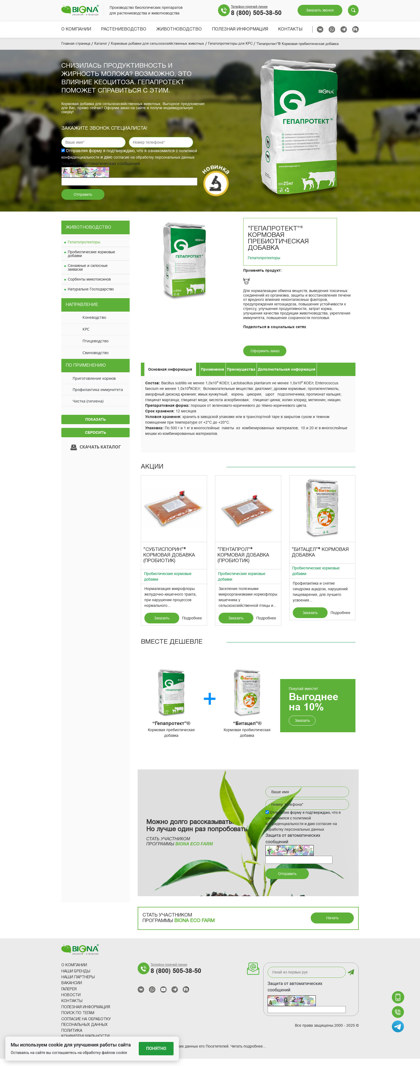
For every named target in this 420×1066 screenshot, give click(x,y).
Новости (71, 1002)
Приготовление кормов (94, 385)
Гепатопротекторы (84, 249)
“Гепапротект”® (171, 730)
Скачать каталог (95, 454)
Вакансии (71, 990)
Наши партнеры (78, 984)
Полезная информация (240, 29)
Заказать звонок (320, 10)
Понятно (156, 1048)
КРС (85, 336)
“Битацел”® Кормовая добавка (320, 560)
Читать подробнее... (248, 1053)
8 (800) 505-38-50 (256, 13)
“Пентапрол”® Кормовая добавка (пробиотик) (243, 562)
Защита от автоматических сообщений (295, 994)
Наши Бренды (75, 978)
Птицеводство (95, 348)
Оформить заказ (264, 358)
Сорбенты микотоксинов (89, 286)
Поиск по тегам (77, 1020)
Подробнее (192, 625)
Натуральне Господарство (91, 296)
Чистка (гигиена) (88, 408)
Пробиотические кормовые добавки (91, 260)
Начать (332, 925)
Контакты (290, 29)
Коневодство (94, 324)
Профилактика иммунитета (98, 396)
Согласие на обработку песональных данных (86, 1029)
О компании (76, 29)
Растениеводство (123, 29)
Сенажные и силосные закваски (88, 274)
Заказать (161, 625)
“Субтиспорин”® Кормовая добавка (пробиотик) (169, 562)
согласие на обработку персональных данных (154, 164)
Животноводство (179, 29)
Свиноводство (95, 359)
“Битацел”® (247, 730)
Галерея (69, 996)
